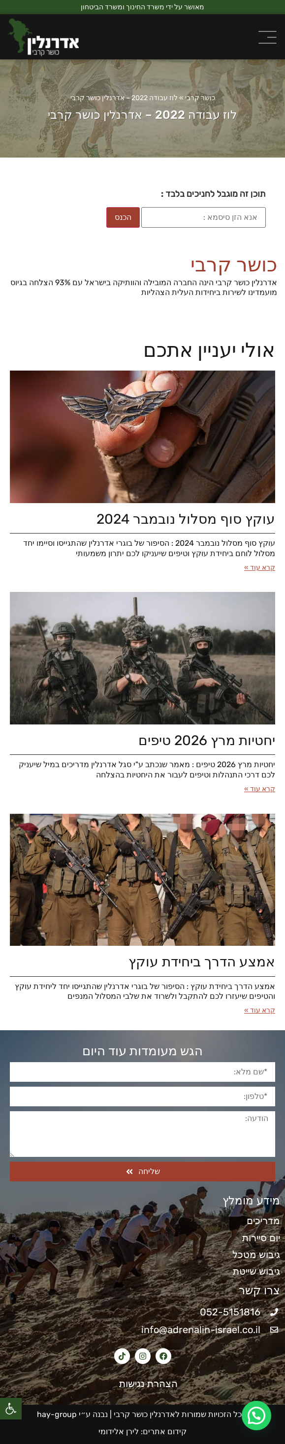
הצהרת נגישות (143, 1384)
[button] (11, 1408)
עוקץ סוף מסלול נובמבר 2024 (185, 519)
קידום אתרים (165, 1431)
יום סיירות (261, 1238)
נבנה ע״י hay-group (71, 1414)
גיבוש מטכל (256, 1254)
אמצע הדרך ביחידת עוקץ (201, 962)
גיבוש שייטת (256, 1271)
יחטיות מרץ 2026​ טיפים (206, 740)
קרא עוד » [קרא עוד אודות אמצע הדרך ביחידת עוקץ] (259, 1010)
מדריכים (263, 1221)
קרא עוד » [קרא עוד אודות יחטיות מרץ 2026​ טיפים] (259, 789)
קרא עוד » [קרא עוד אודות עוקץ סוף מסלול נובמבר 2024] (259, 567)
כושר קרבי (200, 98)
